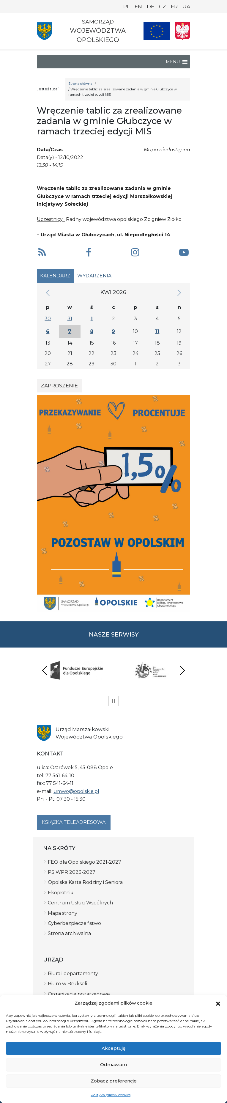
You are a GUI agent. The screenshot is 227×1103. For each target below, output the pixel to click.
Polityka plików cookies (110, 1095)
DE (150, 7)
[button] (218, 1003)
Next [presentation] (182, 670)
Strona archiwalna (69, 933)
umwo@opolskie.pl (76, 791)
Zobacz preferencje (114, 1081)
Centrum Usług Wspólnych (80, 903)
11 (157, 331)
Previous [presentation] (44, 670)
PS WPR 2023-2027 (71, 872)
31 (69, 318)
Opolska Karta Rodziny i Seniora (85, 882)
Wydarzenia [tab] (94, 276)
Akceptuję (113, 1048)
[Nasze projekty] (157, 31)
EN (138, 7)
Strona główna (80, 83)
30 (48, 318)
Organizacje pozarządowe (79, 994)
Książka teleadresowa (73, 822)
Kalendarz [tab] (55, 276)
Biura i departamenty (73, 973)
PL (126, 7)
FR (174, 7)
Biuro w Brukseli (67, 983)
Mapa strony (62, 913)
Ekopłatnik (60, 892)
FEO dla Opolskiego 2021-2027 (84, 862)
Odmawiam (113, 1064)
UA (186, 7)
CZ (162, 7)
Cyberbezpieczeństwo (74, 923)
